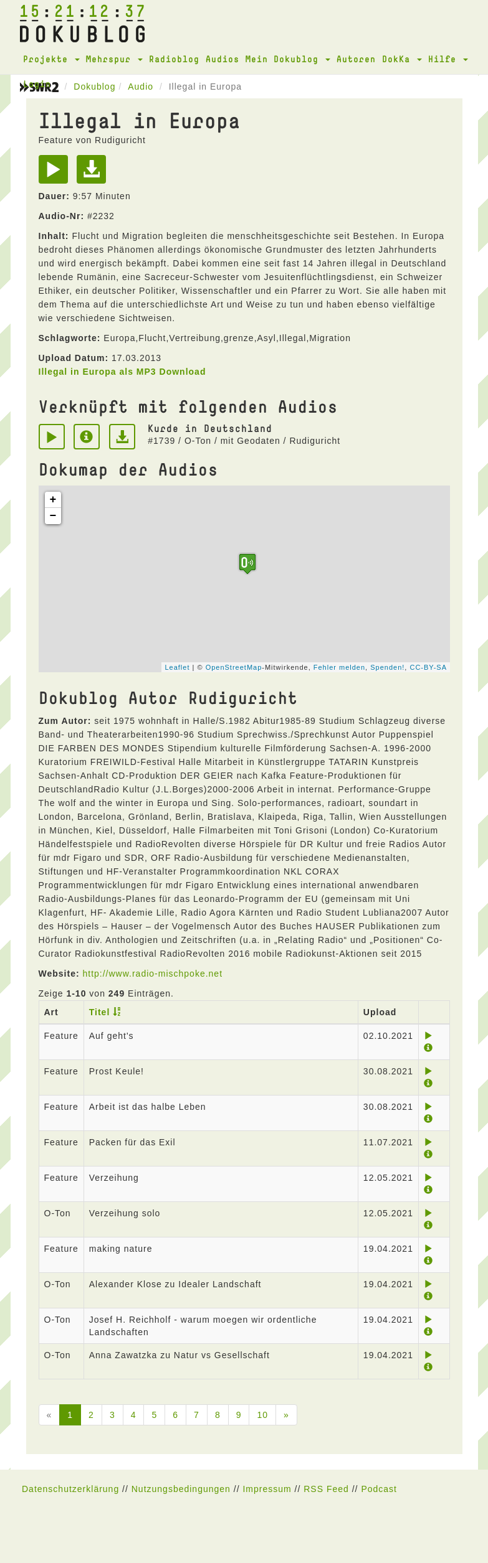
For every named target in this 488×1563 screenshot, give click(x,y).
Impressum (266, 1489)
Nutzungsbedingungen (181, 1489)
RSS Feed (326, 1489)
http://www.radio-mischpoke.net (152, 974)
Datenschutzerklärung (70, 1489)
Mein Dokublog (288, 59)
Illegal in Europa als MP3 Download (122, 372)
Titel (99, 1012)
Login (37, 83)
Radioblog (174, 59)
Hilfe (448, 59)
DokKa (402, 59)
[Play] (56, 174)
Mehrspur (114, 59)
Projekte (51, 59)
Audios (222, 59)
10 (262, 1415)
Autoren (356, 59)
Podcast (379, 1489)
